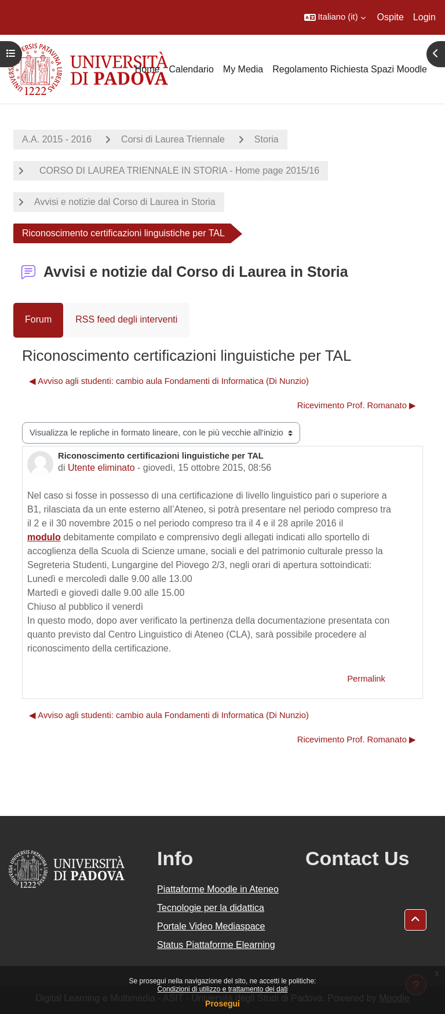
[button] (335, 17)
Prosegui (222, 1003)
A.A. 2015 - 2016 (57, 139)
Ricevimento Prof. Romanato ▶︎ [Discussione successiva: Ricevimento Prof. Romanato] (356, 405)
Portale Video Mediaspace (211, 926)
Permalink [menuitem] (366, 678)
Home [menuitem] (147, 69)
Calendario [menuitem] (191, 69)
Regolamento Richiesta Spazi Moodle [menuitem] (349, 69)
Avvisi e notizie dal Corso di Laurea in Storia (125, 202)
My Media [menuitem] (243, 69)
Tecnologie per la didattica (210, 908)
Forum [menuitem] (38, 319)
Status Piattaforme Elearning (216, 945)
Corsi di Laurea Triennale (173, 139)
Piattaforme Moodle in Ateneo (218, 889)
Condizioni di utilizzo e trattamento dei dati (223, 989)
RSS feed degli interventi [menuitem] (126, 319)
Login (424, 17)
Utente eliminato (101, 468)
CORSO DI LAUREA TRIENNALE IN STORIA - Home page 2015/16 (176, 170)
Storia (266, 139)
